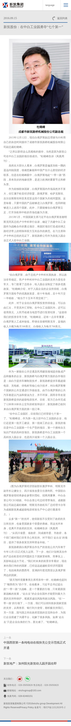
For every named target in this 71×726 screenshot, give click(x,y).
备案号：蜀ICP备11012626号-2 (49, 707)
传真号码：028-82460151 (20, 696)
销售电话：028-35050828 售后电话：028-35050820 (33, 685)
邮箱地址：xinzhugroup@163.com (24, 690)
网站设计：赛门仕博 (13, 711)
